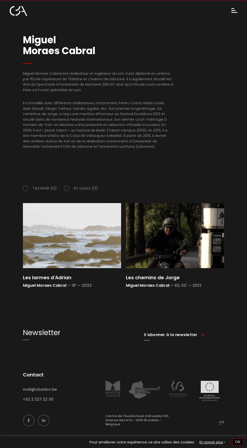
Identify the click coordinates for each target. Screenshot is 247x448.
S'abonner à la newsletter (171, 341)
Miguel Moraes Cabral (44, 285)
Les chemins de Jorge (153, 277)
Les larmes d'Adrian (47, 277)
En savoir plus (211, 442)
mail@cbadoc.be (40, 396)
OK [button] (237, 442)
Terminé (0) (45, 195)
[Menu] (234, 11)
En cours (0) (86, 195)
